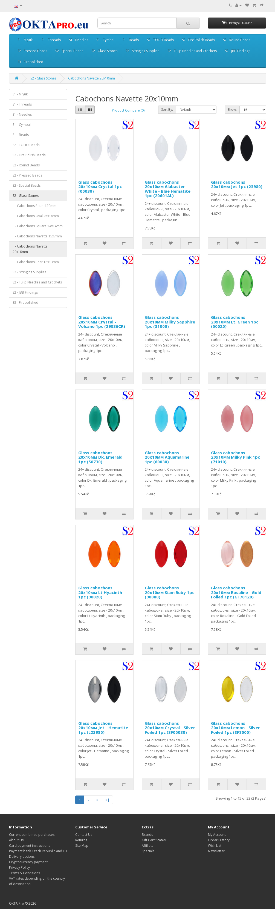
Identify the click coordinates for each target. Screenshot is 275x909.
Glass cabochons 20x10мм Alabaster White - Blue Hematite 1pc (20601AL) (167, 188)
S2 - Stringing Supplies (142, 51)
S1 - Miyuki (25, 40)
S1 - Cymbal (105, 40)
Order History (219, 840)
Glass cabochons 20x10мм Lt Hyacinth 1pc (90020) (100, 592)
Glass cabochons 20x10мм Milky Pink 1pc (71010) (235, 457)
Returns (81, 840)
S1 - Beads (131, 40)
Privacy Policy (19, 867)
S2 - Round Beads (236, 40)
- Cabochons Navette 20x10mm (30, 249)
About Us (16, 840)
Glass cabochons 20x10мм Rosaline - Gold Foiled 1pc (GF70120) (236, 592)
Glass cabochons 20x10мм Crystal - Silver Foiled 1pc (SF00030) (170, 727)
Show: (232, 109)
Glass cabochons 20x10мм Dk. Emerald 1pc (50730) (100, 457)
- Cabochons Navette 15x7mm (37, 236)
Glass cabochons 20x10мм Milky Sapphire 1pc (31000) (170, 321)
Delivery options (21, 856)
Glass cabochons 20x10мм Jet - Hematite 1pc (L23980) (103, 727)
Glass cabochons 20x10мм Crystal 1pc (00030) (100, 186)
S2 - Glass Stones (104, 51)
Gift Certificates (154, 840)
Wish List (214, 845)
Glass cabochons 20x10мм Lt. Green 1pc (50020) (234, 321)
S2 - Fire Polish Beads (198, 40)
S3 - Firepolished (30, 61)
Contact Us (83, 834)
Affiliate (148, 845)
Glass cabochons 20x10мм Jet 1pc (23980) (236, 184)
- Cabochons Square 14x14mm (38, 226)
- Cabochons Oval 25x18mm (36, 216)
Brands (147, 834)
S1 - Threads (51, 40)
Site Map (81, 845)
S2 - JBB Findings (237, 51)
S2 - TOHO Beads (160, 40)
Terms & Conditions (24, 873)
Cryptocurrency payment (28, 862)
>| (107, 799)
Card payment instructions (29, 845)
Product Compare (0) (128, 110)
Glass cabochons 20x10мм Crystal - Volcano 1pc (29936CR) (101, 321)
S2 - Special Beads (69, 51)
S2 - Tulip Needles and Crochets (192, 51)
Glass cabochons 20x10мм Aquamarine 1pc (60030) (167, 457)
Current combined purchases (31, 834)
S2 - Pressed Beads (32, 51)
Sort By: (167, 109)
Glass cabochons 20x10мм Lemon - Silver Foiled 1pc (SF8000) (235, 727)
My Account (217, 834)
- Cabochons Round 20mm (34, 205)
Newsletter (216, 851)
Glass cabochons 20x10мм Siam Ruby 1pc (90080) (169, 592)
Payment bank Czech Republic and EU (38, 851)
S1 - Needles (78, 40)
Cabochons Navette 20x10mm (91, 78)
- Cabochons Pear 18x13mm (36, 262)
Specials (148, 851)
